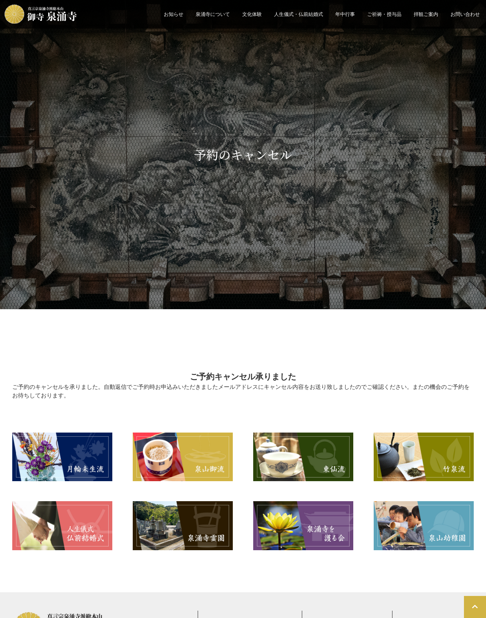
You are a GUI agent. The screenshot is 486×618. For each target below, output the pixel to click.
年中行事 (345, 14)
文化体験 (252, 14)
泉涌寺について (213, 14)
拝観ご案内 (426, 14)
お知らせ (173, 14)
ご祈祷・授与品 (384, 14)
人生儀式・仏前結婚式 (298, 14)
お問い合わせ (465, 14)
